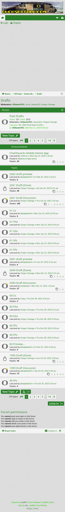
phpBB (23, 502)
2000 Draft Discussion (23, 283)
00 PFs (13, 334)
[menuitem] (51, 431)
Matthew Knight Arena (27, 159)
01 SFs (13, 240)
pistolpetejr (24, 286)
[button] (21, 141)
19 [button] (49, 140)
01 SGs (14, 231)
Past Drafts (17, 116)
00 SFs (13, 325)
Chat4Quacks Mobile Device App (29, 153)
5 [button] (42, 140)
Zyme (27, 104)
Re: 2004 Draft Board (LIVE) (31, 125)
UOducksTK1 (18, 104)
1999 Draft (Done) (20, 355)
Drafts (5, 100)
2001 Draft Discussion (23, 198)
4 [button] (38, 140)
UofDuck (24, 156)
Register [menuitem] (63, 18)
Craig (22, 299)
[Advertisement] (32, 58)
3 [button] (34, 140)
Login (5, 23)
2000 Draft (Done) (20, 270)
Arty (26, 505)
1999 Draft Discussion (23, 368)
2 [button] (30, 140)
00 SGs (14, 316)
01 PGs (14, 221)
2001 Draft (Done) (20, 185)
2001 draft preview (21, 259)
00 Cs (13, 295)
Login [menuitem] (58, 18)
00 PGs (14, 306)
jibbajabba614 (26, 177)
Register (17, 23)
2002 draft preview (21, 174)
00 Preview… (17, 344)
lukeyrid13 (35, 104)
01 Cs (13, 210)
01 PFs (13, 249)
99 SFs (13, 380)
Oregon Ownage (48, 104)
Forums (3, 18)
